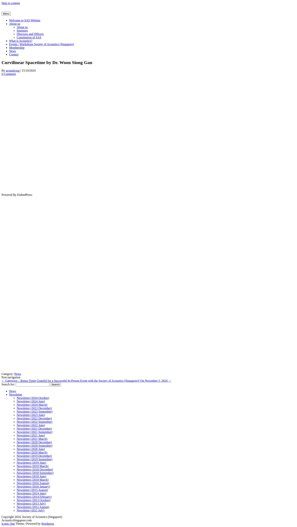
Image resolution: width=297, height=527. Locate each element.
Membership (16, 47)
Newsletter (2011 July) (30, 510)
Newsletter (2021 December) (34, 428)
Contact (14, 54)
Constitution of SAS (29, 37)
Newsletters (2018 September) (35, 473)
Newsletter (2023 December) (34, 408)
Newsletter (15, 394)
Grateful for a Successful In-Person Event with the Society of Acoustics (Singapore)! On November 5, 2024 (104, 380)
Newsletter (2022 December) (34, 418)
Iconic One (8, 523)
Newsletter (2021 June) (31, 435)
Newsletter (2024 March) (32, 404)
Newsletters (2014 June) (31, 493)
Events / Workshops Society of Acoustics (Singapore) (41, 44)
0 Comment (9, 74)
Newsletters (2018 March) (32, 479)
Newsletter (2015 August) (32, 490)
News (12, 51)
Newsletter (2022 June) (31, 425)
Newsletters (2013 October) (33, 500)
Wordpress (47, 523)
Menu (6, 13)
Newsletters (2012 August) (33, 507)
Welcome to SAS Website (24, 20)
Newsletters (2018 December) (35, 469)
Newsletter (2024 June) (31, 401)
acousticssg (13, 70)
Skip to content (11, 3)
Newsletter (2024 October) (33, 398)
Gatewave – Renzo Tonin (19, 380)
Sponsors (22, 30)
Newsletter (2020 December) (34, 442)
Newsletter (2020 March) (32, 452)
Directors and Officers (30, 34)
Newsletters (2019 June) (31, 462)
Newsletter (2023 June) (31, 415)
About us (14, 23)
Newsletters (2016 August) (33, 483)
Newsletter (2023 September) (34, 411)
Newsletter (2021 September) (34, 432)
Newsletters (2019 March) (32, 466)
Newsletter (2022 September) (34, 421)
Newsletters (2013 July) (31, 503)
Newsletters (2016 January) (33, 486)
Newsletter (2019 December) (34, 456)
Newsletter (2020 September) (34, 445)
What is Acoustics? (20, 40)
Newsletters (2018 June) (31, 476)
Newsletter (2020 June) (31, 449)
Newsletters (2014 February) (34, 496)
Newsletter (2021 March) (32, 438)
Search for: (8, 384)
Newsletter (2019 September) (34, 459)
